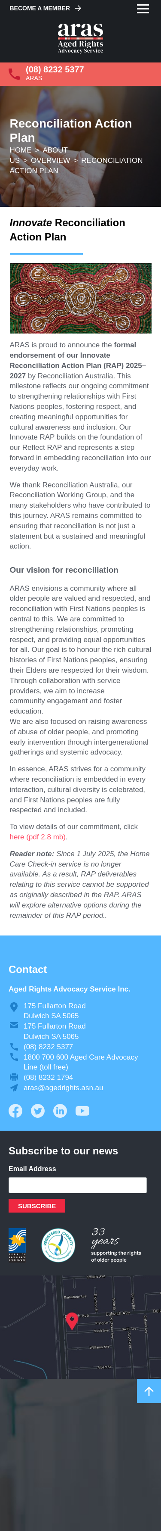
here (17, 837)
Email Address (32, 1168)
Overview (50, 160)
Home (21, 150)
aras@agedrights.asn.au (63, 1088)
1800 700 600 (46, 1057)
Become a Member (40, 8)
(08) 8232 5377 (55, 69)
